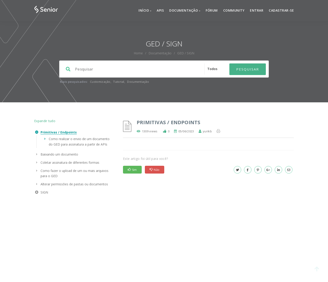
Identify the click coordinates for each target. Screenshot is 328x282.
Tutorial (118, 82)
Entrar (256, 10)
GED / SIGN (185, 53)
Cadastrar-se (281, 10)
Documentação (184, 10)
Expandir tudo (44, 121)
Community (234, 10)
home (138, 53)
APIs (160, 10)
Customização (100, 82)
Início (144, 10)
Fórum (212, 10)
